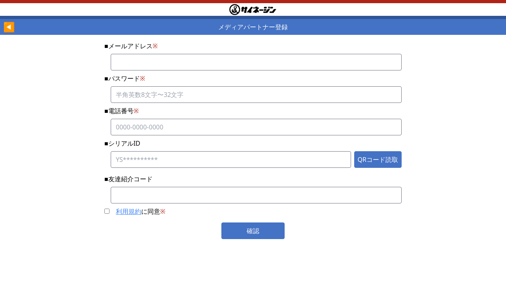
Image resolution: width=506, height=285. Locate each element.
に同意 (134, 211)
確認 (253, 230)
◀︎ (9, 26)
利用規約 (128, 211)
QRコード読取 (378, 159)
